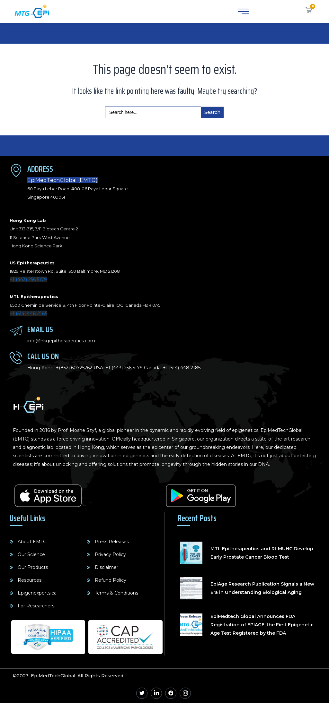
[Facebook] (170, 693)
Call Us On (43, 356)
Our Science (31, 554)
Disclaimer (106, 567)
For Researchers (36, 606)
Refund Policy (110, 580)
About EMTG (32, 541)
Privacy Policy (110, 554)
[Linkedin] (156, 693)
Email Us (40, 329)
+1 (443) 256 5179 (28, 279)
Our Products (33, 567)
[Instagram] (185, 693)
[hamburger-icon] (243, 11)
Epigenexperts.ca (37, 593)
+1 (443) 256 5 (120, 368)
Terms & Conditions (116, 593)
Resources (29, 580)
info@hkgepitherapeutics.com (61, 341)
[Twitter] (141, 693)
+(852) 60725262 (74, 368)
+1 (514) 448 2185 (28, 313)
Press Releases (112, 541)
